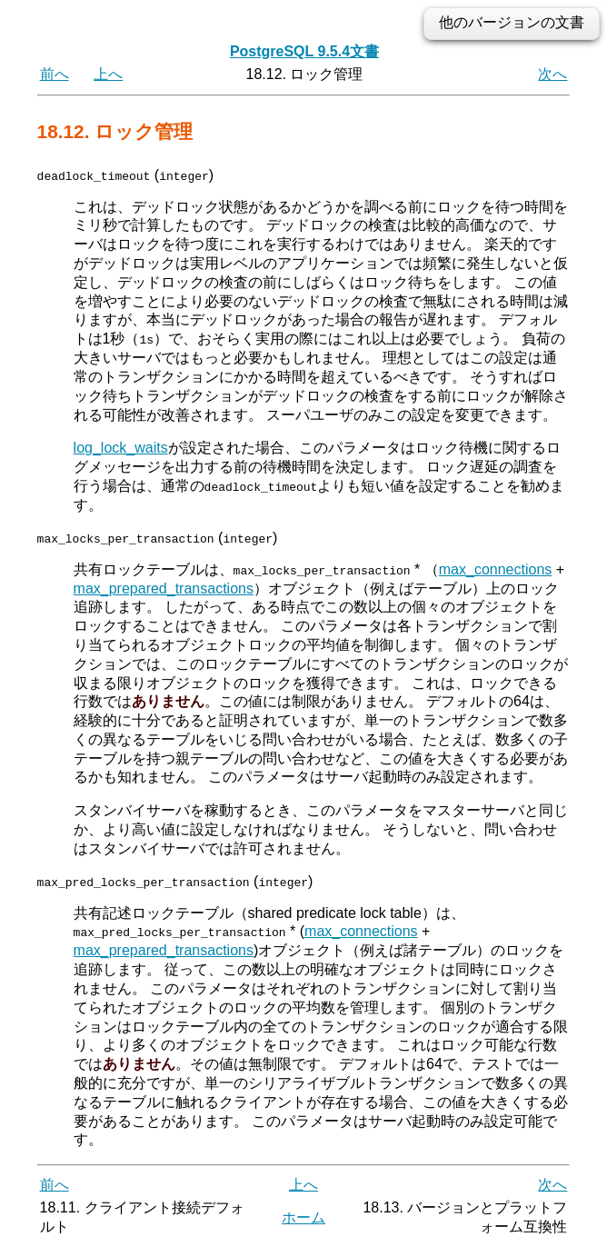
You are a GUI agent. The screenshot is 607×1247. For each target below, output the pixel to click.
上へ (108, 74)
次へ (552, 74)
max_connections (495, 568)
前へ (54, 74)
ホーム (303, 1216)
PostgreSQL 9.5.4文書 (304, 51)
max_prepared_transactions (164, 587)
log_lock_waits (121, 447)
